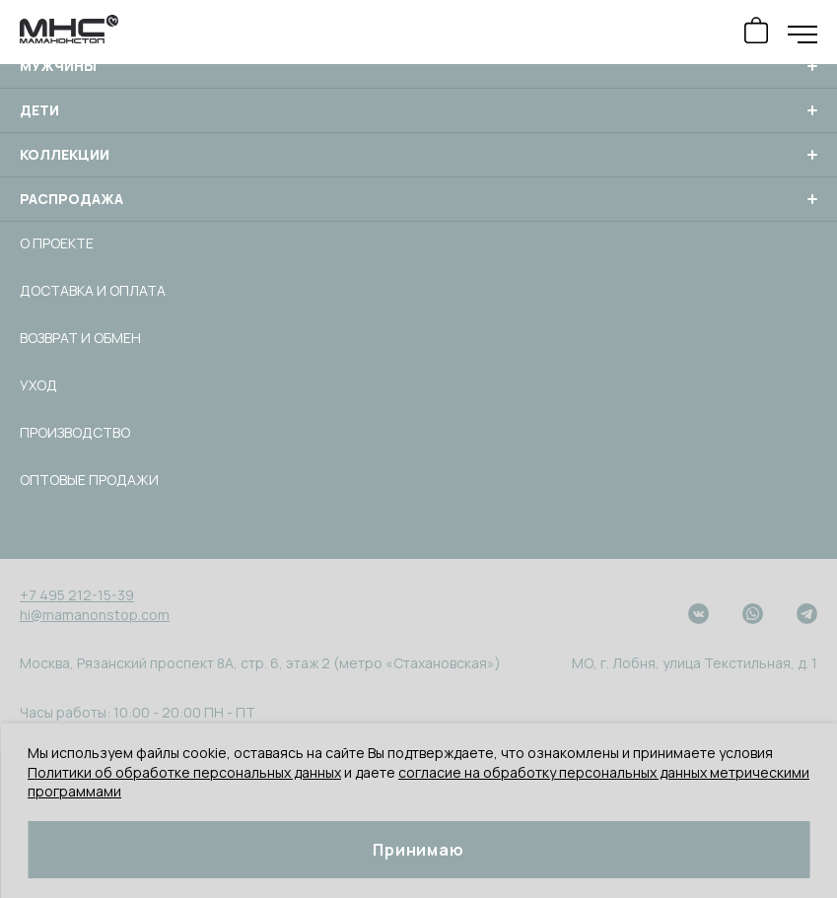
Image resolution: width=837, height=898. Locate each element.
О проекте (57, 243)
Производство (75, 432)
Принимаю (418, 850)
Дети (418, 110)
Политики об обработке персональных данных (184, 772)
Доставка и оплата (93, 290)
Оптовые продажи (89, 479)
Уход (38, 385)
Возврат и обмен (80, 337)
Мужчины (418, 66)
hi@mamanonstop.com (95, 614)
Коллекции (418, 155)
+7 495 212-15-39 (77, 595)
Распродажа (418, 199)
